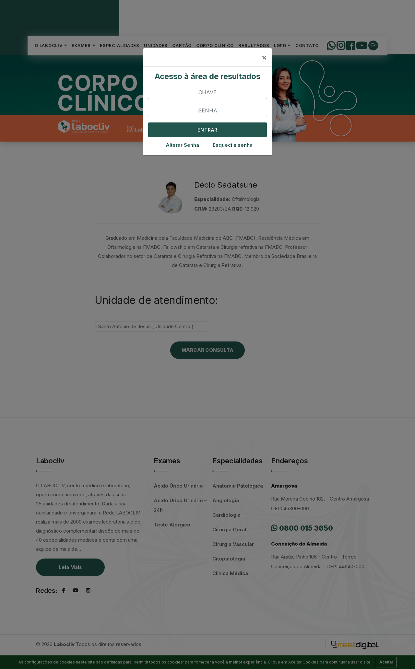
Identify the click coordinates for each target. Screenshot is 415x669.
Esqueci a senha (233, 145)
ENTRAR (207, 130)
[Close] (264, 57)
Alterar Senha (182, 145)
